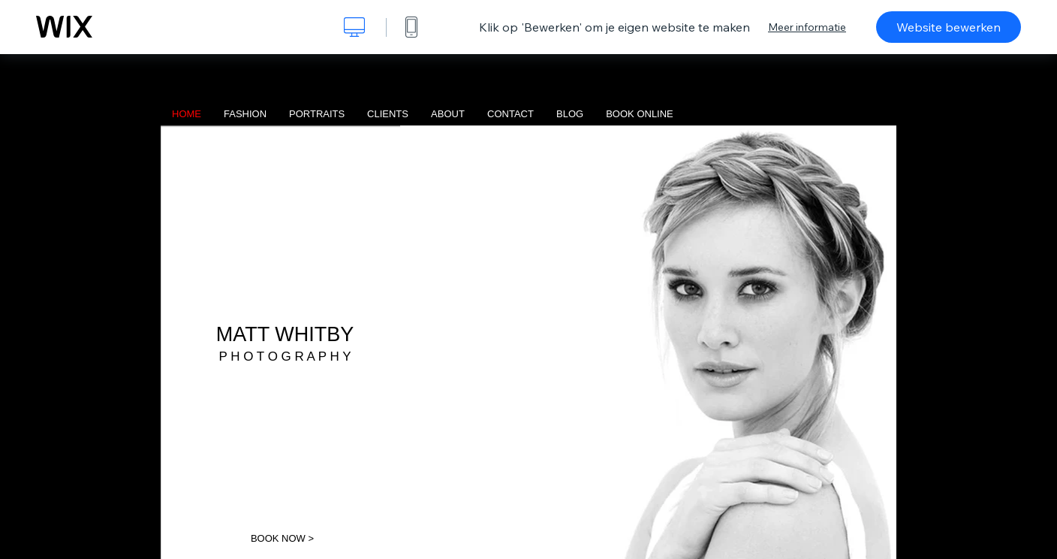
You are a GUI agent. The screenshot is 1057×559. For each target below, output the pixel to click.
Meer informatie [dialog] (807, 27)
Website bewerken (948, 27)
